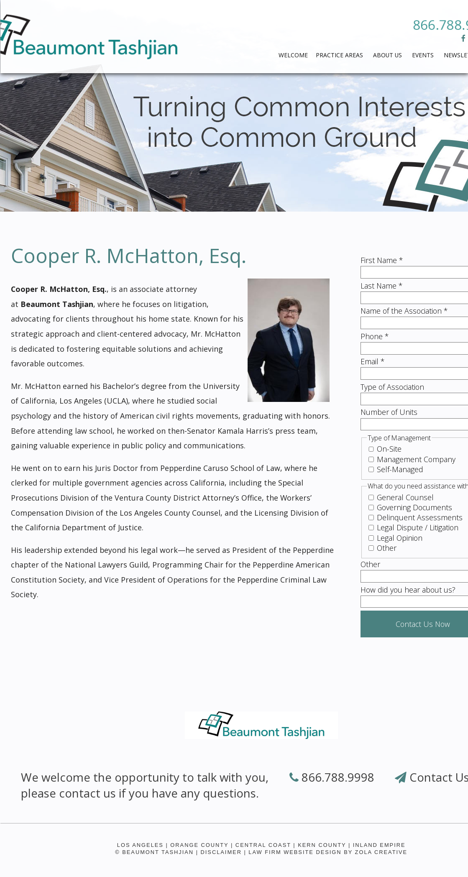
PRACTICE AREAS (340, 55)
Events (423, 55)
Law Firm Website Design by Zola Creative (327, 852)
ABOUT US (388, 55)
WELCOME (293, 55)
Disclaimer (221, 852)
